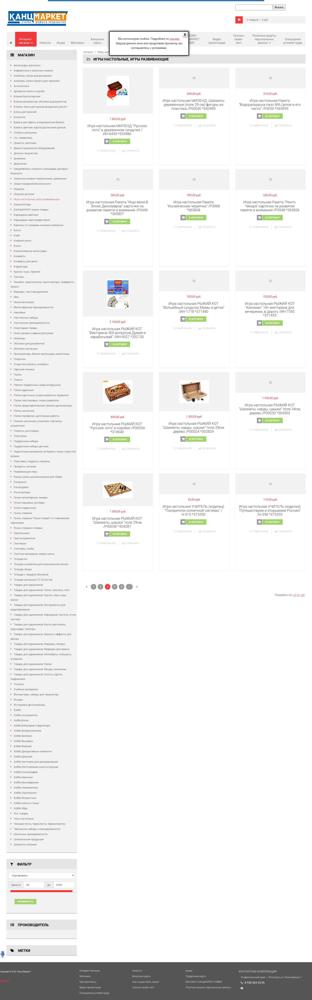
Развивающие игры (25, 471)
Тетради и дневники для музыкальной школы (41, 564)
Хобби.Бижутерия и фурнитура (32, 725)
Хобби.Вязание (23, 746)
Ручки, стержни (23, 513)
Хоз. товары (21, 813)
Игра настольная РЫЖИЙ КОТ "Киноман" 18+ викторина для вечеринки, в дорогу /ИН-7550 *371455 (270, 309)
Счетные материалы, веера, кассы (34, 553)
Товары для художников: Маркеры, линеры (39, 643)
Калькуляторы (22, 204)
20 (294, 595)
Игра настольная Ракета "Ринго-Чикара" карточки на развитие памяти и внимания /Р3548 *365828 (269, 206)
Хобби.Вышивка (23, 741)
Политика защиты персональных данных (264, 39)
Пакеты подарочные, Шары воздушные (37, 384)
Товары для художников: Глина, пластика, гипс (41, 590)
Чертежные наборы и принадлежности (37, 828)
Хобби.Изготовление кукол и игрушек (36, 766)
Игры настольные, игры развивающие (36, 199)
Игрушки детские (24, 194)
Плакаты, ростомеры (26, 430)
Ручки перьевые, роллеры (29, 502)
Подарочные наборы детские (31, 446)
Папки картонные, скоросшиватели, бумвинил (41, 395)
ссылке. (175, 38)
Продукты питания (25, 466)
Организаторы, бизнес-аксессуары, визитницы (41, 353)
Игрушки (19, 188)
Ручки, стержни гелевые (28, 527)
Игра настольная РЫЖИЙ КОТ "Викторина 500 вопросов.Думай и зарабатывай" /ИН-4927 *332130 (117, 333)
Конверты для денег (26, 261)
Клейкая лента (22, 240)
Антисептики (21, 86)
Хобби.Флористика (25, 797)
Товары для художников (28, 584)
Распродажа (21, 487)
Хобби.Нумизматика (26, 787)
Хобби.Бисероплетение (27, 730)
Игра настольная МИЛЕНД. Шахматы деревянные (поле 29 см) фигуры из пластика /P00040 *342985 (193, 104)
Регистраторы (22, 492)
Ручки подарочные (25, 507)
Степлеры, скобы (24, 548)
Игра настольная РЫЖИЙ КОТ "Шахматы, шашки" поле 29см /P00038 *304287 (117, 522)
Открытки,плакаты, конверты (31, 364)
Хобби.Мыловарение (26, 782)
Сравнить (130, 150)
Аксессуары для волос (27, 65)
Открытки (19, 359)
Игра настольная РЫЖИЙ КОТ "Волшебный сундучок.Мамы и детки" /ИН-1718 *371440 (193, 307)
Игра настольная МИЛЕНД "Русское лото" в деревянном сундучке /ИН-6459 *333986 (117, 130)
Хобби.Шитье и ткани (26, 803)
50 (298, 595)
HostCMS (4, 981)
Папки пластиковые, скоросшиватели (36, 400)
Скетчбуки (20, 543)
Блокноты (20, 117)
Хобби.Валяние (23, 735)
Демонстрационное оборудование (34, 148)
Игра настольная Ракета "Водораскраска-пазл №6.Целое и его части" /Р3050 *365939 (270, 104)
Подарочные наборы (26, 441)
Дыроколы (20, 163)
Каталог (88, 52)
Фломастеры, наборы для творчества (36, 694)
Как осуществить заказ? (146, 982)
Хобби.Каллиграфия (26, 772)
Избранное (106, 150)
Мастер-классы (88, 982)
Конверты (19, 256)
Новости (45, 42)
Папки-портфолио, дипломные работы (36, 415)
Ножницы (19, 338)
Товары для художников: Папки (33, 664)
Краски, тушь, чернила (27, 271)
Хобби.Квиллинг (23, 777)
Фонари (18, 699)
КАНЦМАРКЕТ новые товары (31, 209)
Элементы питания (25, 844)
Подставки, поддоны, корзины (32, 461)
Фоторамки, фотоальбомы (29, 704)
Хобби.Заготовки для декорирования (36, 761)
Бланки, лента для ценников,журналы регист (40, 106)
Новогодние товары (26, 328)
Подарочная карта (195, 976)
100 (302, 595)
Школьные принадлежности (30, 834)
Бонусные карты (97, 41)
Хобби (17, 710)
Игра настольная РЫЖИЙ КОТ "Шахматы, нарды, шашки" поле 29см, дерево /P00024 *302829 (193, 427)
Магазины (77, 42)
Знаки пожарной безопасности (32, 183)
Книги (17, 245)
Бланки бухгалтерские (27, 96)
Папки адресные (24, 390)
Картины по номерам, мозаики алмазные (38, 225)
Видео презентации (216, 41)
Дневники (19, 158)
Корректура (21, 266)
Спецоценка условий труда (292, 41)
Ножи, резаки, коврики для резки (33, 333)
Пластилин (20, 436)
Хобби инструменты (26, 715)
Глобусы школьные (25, 132)
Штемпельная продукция (29, 839)
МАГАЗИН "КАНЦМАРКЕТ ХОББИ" (190, 39)
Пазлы (18, 374)
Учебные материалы (26, 689)
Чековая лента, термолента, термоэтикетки (39, 823)
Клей (17, 235)
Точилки (19, 684)
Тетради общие (23, 569)
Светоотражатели (24, 538)
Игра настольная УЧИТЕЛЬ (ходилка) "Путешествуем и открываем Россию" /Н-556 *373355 (270, 510)
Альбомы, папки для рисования (33, 75)
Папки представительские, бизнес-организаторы (43, 405)
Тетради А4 (20, 559)
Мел (16, 296)
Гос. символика (23, 137)
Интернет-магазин (26, 41)
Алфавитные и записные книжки (33, 70)
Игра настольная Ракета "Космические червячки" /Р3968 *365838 (193, 206)
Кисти (17, 230)
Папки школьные (24, 410)
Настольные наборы (26, 317)
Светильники (21, 533)
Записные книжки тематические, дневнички (40, 178)
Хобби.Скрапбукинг (25, 792)
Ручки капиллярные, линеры (31, 497)
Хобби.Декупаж (23, 756)
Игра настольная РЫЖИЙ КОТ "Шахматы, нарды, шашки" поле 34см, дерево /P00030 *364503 (270, 409)
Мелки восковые (24, 302)
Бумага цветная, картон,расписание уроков (39, 127)
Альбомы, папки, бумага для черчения (36, 80)
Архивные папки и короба (29, 91)
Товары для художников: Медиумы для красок (41, 649)
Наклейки (19, 312)
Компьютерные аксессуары (30, 251)
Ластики (19, 276)
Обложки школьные (26, 348)
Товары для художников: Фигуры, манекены (40, 669)
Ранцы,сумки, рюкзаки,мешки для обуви (38, 476)
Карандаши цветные (26, 214)
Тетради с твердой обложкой (31, 574)
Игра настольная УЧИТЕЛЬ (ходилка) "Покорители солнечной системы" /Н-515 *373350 (193, 510)
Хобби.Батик (21, 720)
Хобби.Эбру (20, 808)
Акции (61, 42)
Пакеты (18, 379)
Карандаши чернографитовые (32, 219)
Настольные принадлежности (32, 322)
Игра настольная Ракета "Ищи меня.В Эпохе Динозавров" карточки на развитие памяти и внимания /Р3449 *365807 (117, 208)
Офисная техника (24, 369)
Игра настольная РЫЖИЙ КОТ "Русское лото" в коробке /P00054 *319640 (117, 428)
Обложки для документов (29, 343)
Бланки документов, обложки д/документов (40, 101)
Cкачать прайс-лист (238, 39)
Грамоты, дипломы (25, 142)
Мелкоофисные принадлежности (33, 307)
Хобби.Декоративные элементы (33, 751)
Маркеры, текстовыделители (31, 291)
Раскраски (20, 482)
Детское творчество (26, 153)
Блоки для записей (25, 111)
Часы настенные (24, 818)
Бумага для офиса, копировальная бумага (39, 122)
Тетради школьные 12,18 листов (33, 579)
